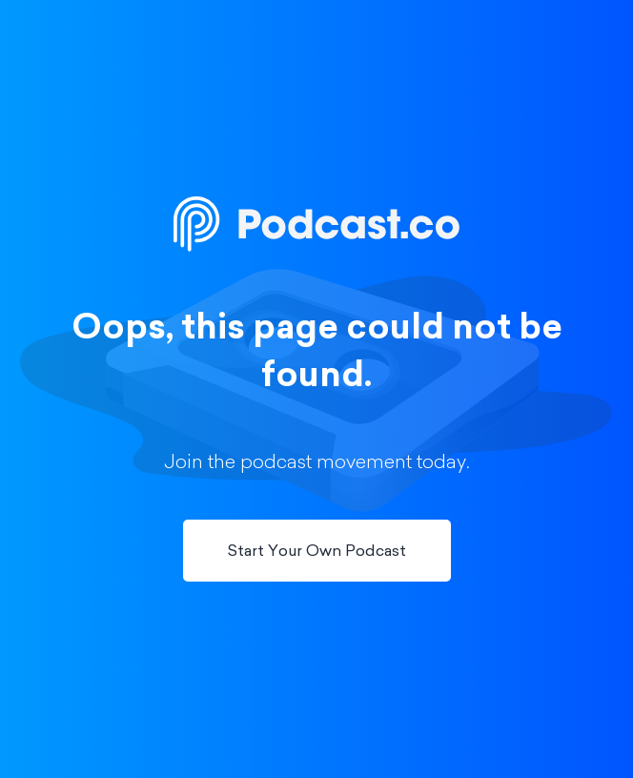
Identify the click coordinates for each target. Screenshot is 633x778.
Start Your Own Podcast (317, 552)
